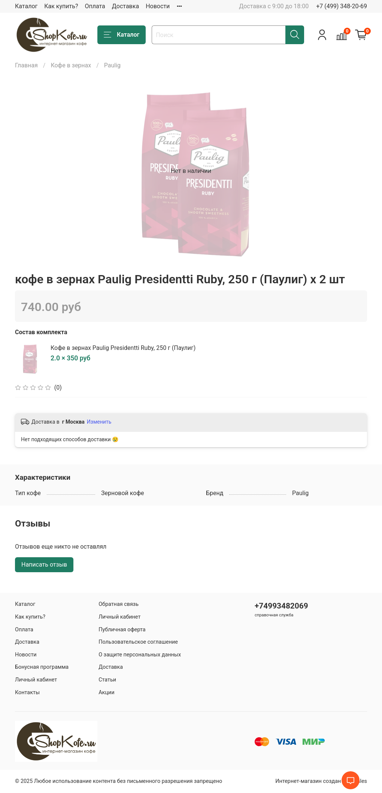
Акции (106, 692)
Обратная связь (118, 604)
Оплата (95, 6)
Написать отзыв (44, 564)
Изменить (99, 422)
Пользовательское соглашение (138, 642)
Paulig (112, 65)
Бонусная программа (42, 667)
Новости (158, 6)
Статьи (107, 680)
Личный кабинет (36, 680)
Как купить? (61, 6)
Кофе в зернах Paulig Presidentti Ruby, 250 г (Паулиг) (123, 347)
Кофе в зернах (71, 65)
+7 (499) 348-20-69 (341, 6)
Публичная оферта (122, 629)
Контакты (27, 692)
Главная (26, 65)
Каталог (26, 6)
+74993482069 (281, 605)
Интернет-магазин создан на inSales (321, 781)
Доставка (125, 6)
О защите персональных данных (139, 655)
